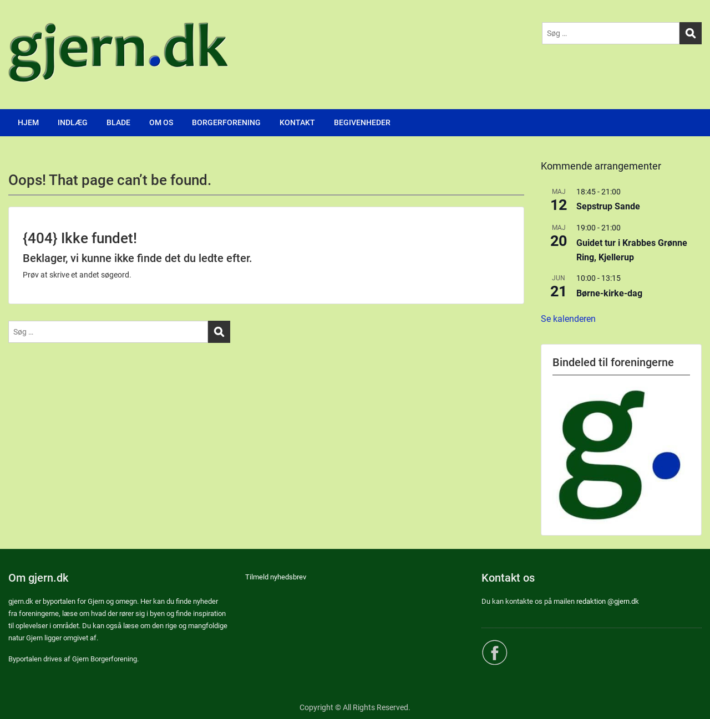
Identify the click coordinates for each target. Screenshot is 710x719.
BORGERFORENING (226, 122)
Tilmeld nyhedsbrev (275, 577)
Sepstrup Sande (608, 206)
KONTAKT (297, 122)
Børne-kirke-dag (609, 293)
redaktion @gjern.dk (607, 601)
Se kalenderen (568, 319)
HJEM (28, 122)
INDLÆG (73, 122)
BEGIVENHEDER (362, 122)
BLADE (118, 122)
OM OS (161, 122)
